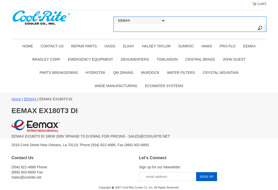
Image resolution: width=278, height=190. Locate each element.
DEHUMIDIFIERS (135, 59)
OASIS (110, 46)
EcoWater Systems (164, 86)
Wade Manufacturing (116, 86)
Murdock (150, 73)
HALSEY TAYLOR (156, 46)
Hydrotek (96, 73)
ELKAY (128, 46)
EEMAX (249, 46)
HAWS (206, 46)
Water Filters (181, 73)
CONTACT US (52, 46)
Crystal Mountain (220, 73)
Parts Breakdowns (59, 73)
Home (27, 46)
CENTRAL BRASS (200, 59)
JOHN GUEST (234, 59)
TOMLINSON (167, 59)
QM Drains (123, 73)
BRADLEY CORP (46, 59)
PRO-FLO (227, 46)
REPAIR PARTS (84, 46)
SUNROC (186, 46)
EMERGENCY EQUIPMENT (90, 59)
